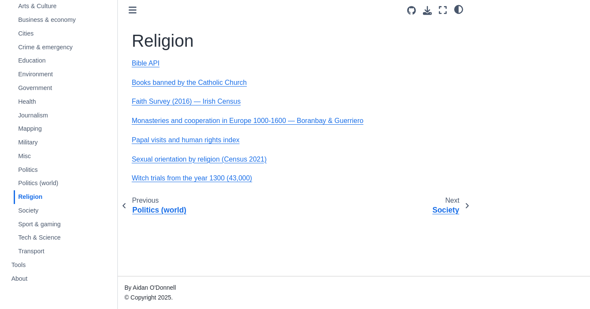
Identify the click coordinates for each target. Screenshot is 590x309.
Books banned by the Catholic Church (189, 82)
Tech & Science (39, 237)
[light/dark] (459, 9)
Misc (24, 156)
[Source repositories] (411, 10)
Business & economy (46, 19)
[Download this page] (427, 10)
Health (27, 101)
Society (28, 210)
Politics (28, 169)
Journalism (33, 115)
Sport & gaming (39, 224)
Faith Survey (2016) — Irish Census (186, 101)
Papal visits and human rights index (186, 140)
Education (31, 60)
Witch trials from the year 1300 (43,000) (192, 178)
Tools (18, 264)
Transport (31, 251)
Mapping (30, 128)
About (19, 278)
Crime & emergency (45, 47)
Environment (35, 74)
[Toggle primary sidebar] (133, 10)
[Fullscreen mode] (443, 10)
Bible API (145, 63)
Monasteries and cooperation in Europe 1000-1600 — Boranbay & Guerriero (247, 120)
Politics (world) (38, 183)
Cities (25, 33)
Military (28, 142)
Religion (30, 196)
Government (35, 87)
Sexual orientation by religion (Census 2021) (199, 159)
